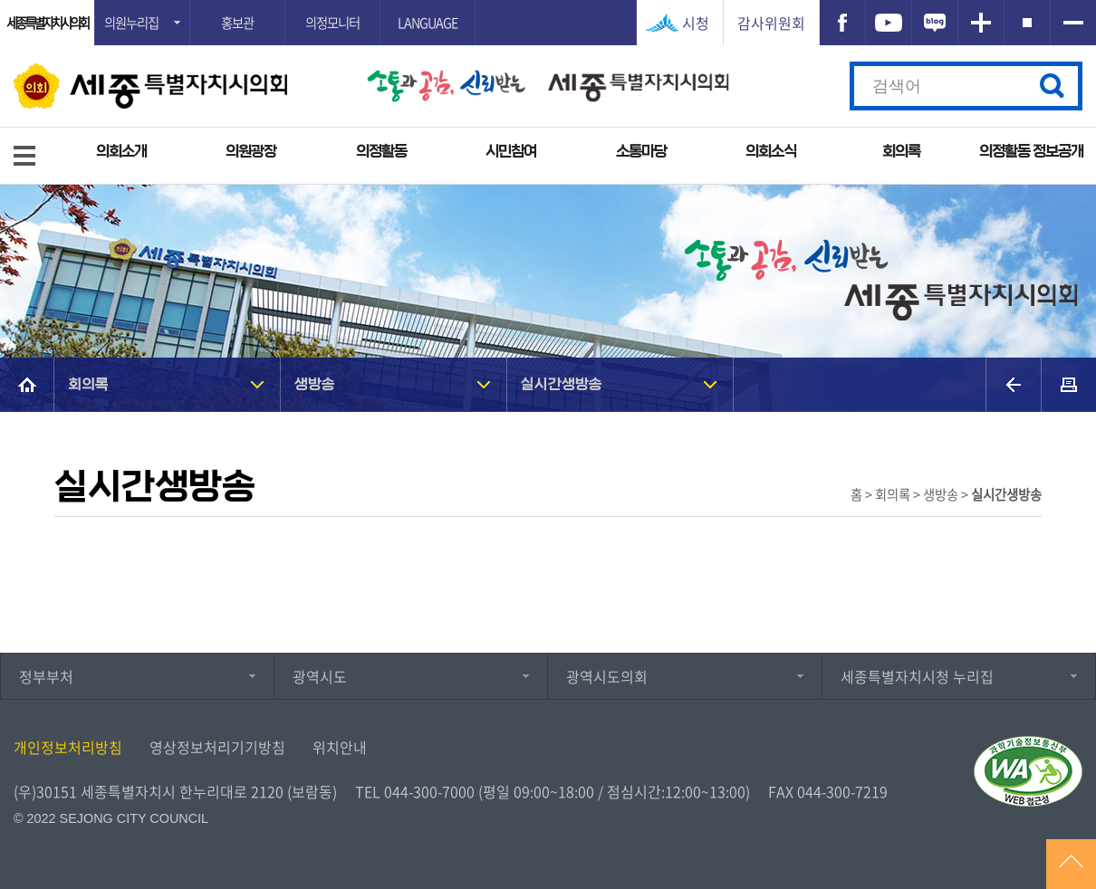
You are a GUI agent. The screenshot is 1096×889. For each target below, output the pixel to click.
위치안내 (339, 747)
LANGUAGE (427, 23)
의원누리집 (131, 23)
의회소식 (770, 151)
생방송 (314, 384)
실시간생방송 (561, 384)
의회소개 (121, 151)
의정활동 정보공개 (1031, 151)
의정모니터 (332, 23)
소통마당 (641, 151)
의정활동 (381, 151)
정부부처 (46, 676)
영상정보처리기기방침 (217, 747)
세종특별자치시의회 (47, 23)
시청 (695, 22)
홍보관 (237, 23)
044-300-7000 (429, 791)
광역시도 (320, 676)
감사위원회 (771, 22)
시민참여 (511, 151)
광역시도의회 (607, 676)
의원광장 (251, 151)
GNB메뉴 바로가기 (548, 1)
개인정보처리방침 (68, 747)
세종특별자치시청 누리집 (917, 676)
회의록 (901, 151)
